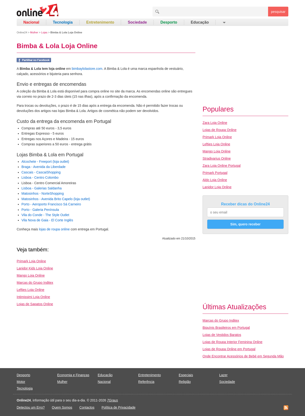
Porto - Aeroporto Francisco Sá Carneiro (51, 204)
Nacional (31, 22)
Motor (21, 382)
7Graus (112, 400)
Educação (200, 22)
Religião (185, 382)
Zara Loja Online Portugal (222, 165)
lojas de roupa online (54, 229)
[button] (223, 22)
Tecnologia (63, 22)
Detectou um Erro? (31, 407)
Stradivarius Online (217, 158)
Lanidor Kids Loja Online (35, 268)
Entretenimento (100, 22)
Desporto (168, 22)
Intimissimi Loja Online (33, 297)
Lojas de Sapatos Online (35, 304)
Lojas (44, 32)
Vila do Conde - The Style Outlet (45, 215)
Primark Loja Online (31, 261)
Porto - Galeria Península (40, 210)
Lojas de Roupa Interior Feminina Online (232, 342)
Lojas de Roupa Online (219, 130)
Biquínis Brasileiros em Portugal (226, 328)
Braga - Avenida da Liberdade (43, 167)
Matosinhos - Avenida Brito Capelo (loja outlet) (55, 199)
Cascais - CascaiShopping (41, 172)
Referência (146, 382)
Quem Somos (62, 407)
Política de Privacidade (118, 407)
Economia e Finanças (73, 375)
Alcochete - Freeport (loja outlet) (45, 161)
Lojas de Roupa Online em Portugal (229, 349)
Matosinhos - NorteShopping (42, 193)
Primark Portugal (215, 173)
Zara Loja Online (215, 123)
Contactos (86, 407)
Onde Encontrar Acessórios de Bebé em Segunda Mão (243, 356)
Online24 (22, 32)
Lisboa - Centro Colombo (40, 177)
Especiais (186, 375)
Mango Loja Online (31, 275)
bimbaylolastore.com (87, 69)
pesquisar (278, 12)
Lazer (223, 375)
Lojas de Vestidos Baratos (222, 335)
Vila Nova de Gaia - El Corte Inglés (47, 220)
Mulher (34, 32)
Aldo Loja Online (215, 180)
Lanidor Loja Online (217, 187)
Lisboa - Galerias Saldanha (41, 188)
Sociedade (137, 22)
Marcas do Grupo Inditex (35, 282)
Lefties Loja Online (30, 290)
